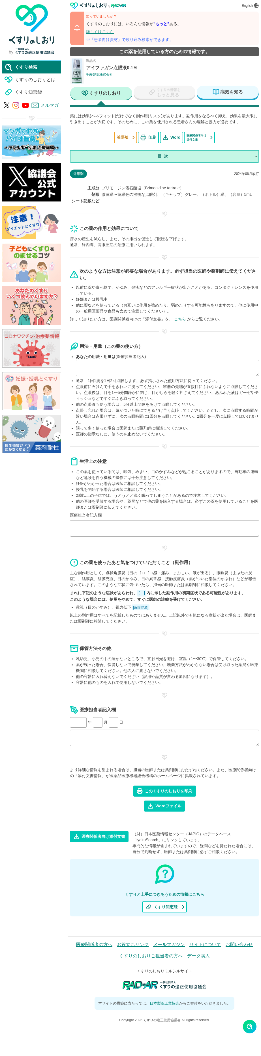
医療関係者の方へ (94, 944)
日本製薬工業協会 (164, 1003)
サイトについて (205, 944)
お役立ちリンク (133, 944)
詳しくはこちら (100, 31)
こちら (180, 319)
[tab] (101, 93)
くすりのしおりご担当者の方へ (151, 955)
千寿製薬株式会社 (99, 75)
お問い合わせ (239, 944)
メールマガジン (169, 944)
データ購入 (198, 955)
